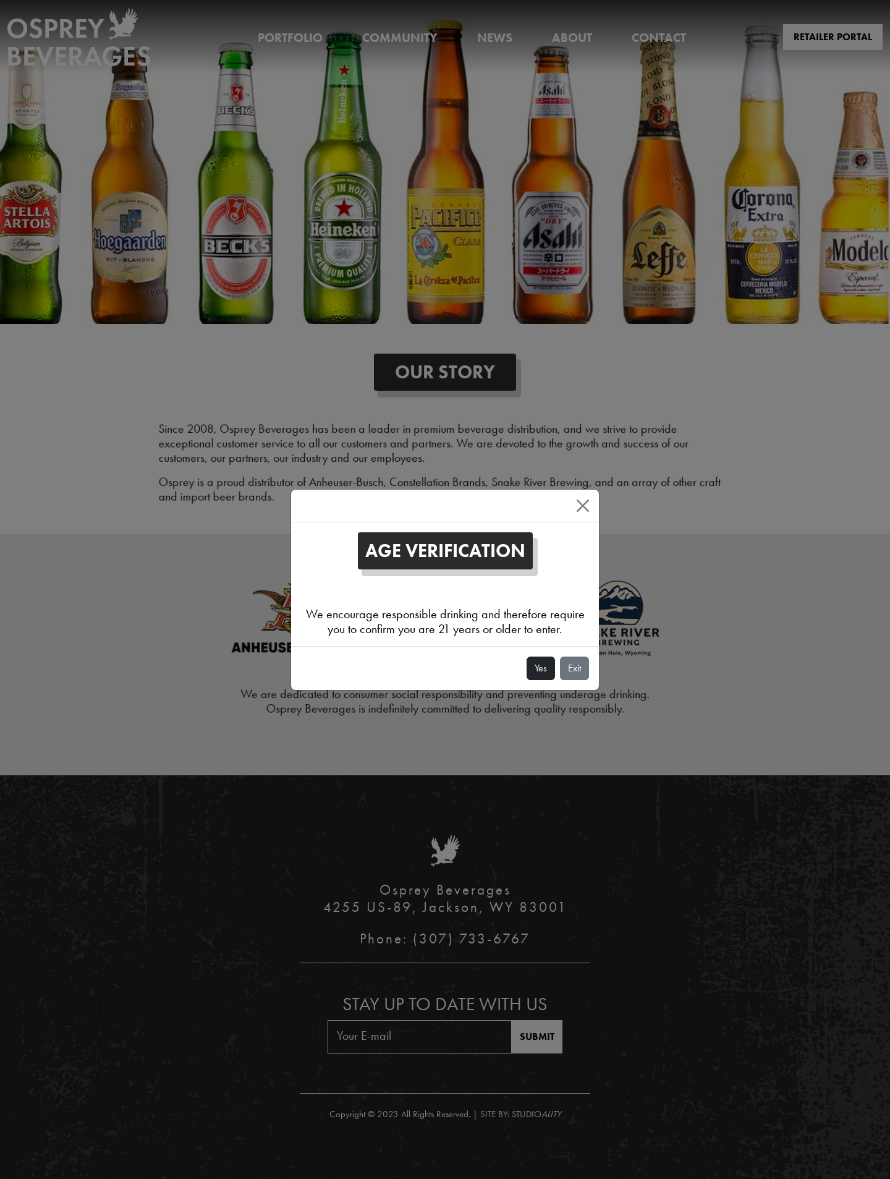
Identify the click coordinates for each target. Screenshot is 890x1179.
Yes (541, 668)
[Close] (583, 506)
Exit (574, 668)
